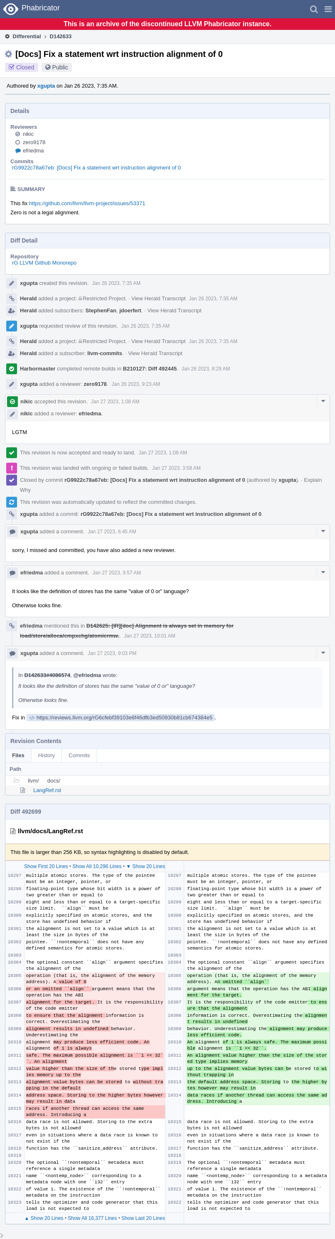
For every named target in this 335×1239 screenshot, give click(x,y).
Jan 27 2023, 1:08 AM (115, 402)
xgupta (46, 86)
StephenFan (101, 310)
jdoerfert (130, 310)
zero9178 (34, 142)
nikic (28, 134)
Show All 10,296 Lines (96, 866)
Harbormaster (37, 369)
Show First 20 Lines (46, 866)
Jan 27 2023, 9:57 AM (117, 573)
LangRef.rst (47, 790)
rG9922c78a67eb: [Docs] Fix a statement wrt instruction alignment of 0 (96, 167)
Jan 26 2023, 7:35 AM (116, 283)
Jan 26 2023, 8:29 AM (206, 369)
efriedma (33, 150)
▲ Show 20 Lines (43, 1218)
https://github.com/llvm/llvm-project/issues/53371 (87, 203)
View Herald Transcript (158, 298)
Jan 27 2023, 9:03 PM (112, 653)
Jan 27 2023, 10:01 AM (149, 636)
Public (60, 67)
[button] (328, 9)
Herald (28, 298)
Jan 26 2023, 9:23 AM (135, 384)
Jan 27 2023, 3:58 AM (176, 468)
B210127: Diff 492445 (150, 369)
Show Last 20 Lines (143, 1218)
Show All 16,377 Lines (92, 1218)
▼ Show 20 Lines (145, 866)
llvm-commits (104, 353)
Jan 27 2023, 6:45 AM (112, 532)
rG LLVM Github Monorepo (44, 263)
